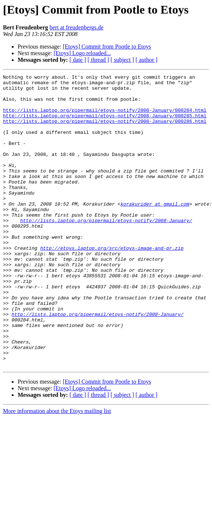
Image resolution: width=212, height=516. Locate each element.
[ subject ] (122, 60)
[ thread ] (98, 60)
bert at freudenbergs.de (77, 27)
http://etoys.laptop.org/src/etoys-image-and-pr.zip (111, 283)
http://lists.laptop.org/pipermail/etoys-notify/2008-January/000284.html (104, 117)
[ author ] (147, 60)
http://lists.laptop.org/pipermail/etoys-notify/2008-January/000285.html (104, 124)
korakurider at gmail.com (155, 230)
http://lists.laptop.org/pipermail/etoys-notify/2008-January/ (106, 250)
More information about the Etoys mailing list (57, 469)
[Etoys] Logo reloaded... (82, 53)
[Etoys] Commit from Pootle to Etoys (107, 46)
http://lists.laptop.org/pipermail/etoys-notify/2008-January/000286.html (104, 131)
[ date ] (77, 60)
